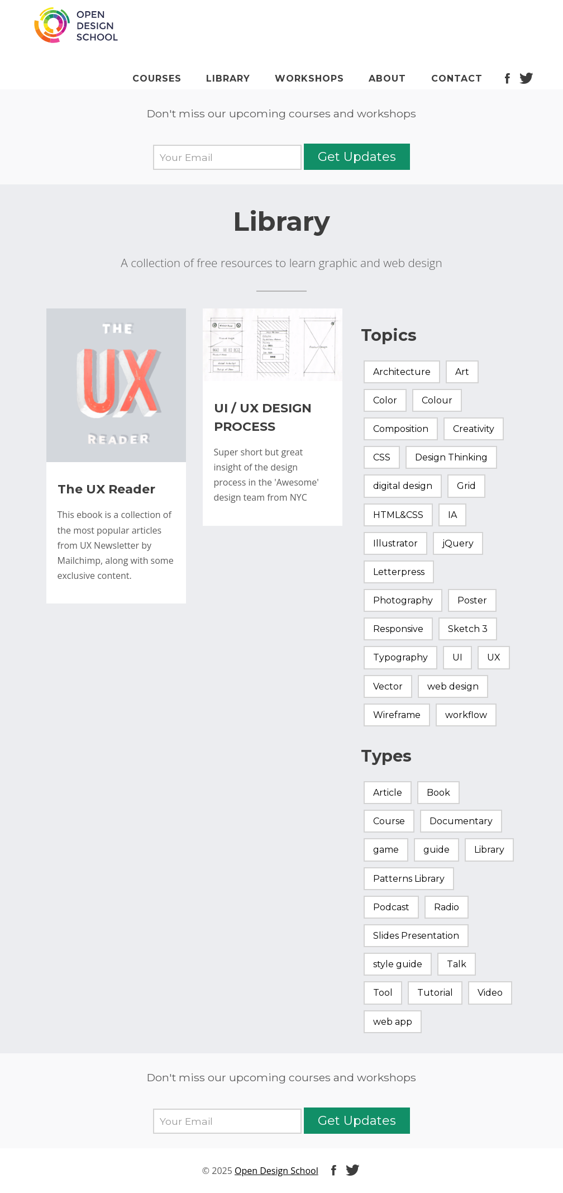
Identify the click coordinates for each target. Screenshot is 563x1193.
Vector (388, 686)
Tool (383, 992)
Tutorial (435, 992)
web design (453, 686)
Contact (457, 78)
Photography (403, 600)
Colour (437, 400)
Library (228, 78)
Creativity (473, 429)
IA (452, 515)
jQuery (458, 543)
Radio (446, 907)
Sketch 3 (468, 629)
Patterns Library (409, 878)
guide (436, 849)
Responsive (398, 629)
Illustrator (395, 543)
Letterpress (398, 572)
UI (457, 657)
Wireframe (397, 715)
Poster (472, 600)
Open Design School (276, 1171)
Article (387, 792)
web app (392, 1021)
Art (462, 372)
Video (490, 992)
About (387, 78)
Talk (456, 964)
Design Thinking (451, 457)
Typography (400, 657)
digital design (402, 486)
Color (385, 400)
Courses (157, 78)
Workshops (309, 78)
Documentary (461, 821)
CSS (381, 457)
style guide (397, 964)
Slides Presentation (416, 935)
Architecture (402, 372)
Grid (466, 486)
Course (389, 821)
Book (438, 792)
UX (493, 657)
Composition (400, 429)
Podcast (391, 907)
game (386, 849)
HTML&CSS (398, 515)
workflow (466, 715)
